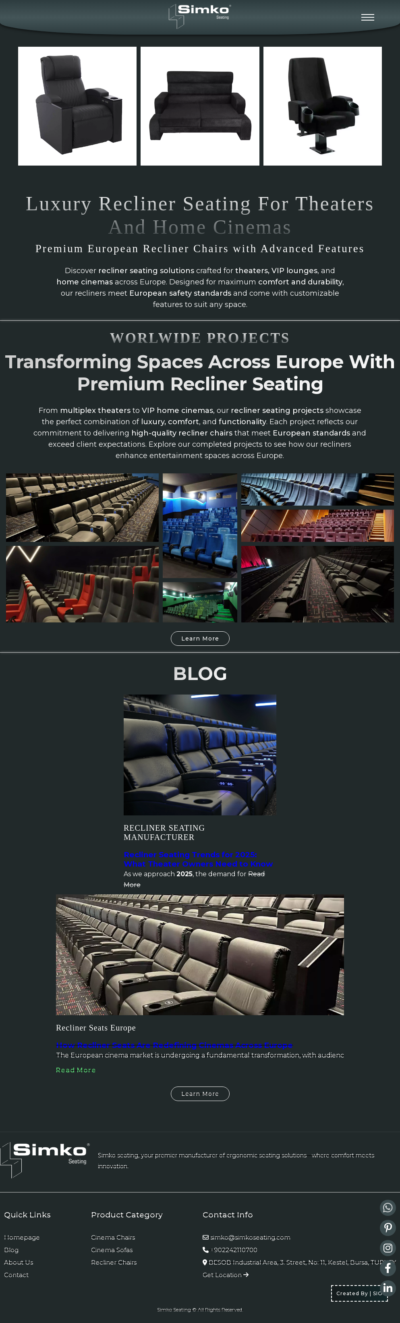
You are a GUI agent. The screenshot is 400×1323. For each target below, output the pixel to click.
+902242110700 (233, 1250)
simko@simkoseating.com (250, 1237)
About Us (18, 1262)
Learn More (200, 638)
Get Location (226, 1275)
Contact (16, 1275)
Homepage (22, 1237)
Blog (11, 1250)
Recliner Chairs (114, 1262)
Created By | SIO (359, 1293)
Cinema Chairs (113, 1237)
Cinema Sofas (112, 1250)
